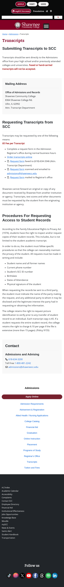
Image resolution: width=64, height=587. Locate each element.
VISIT (32, 4)
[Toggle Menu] (46, 26)
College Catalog (32, 421)
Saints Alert (7, 531)
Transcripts (32, 462)
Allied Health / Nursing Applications (32, 415)
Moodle (5, 521)
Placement (32, 444)
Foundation (38, 11)
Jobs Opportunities (10, 514)
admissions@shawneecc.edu (22, 173)
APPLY (21, 4)
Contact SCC (7, 501)
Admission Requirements (32, 404)
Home (4, 34)
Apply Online (32, 397)
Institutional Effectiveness (13, 511)
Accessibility (7, 494)
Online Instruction (32, 439)
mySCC (5, 524)
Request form (17, 161)
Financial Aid (32, 427)
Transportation (8, 538)
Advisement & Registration (32, 410)
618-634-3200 (15, 359)
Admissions (13, 34)
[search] (27, 17)
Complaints (7, 497)
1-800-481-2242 (23, 363)
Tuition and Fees (32, 468)
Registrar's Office (32, 456)
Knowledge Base (9, 517)
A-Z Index (6, 487)
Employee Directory (10, 504)
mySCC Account (21, 11)
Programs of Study (32, 450)
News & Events (8, 528)
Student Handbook (10, 534)
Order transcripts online (19, 156)
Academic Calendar (10, 491)
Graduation (32, 433)
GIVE (43, 4)
